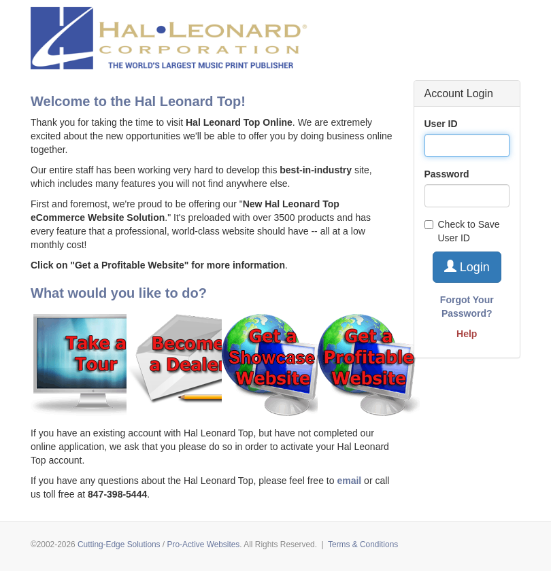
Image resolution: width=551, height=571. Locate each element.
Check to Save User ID (462, 231)
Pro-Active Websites (203, 544)
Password (446, 174)
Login (467, 267)
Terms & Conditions (363, 544)
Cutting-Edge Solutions (119, 544)
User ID (441, 123)
